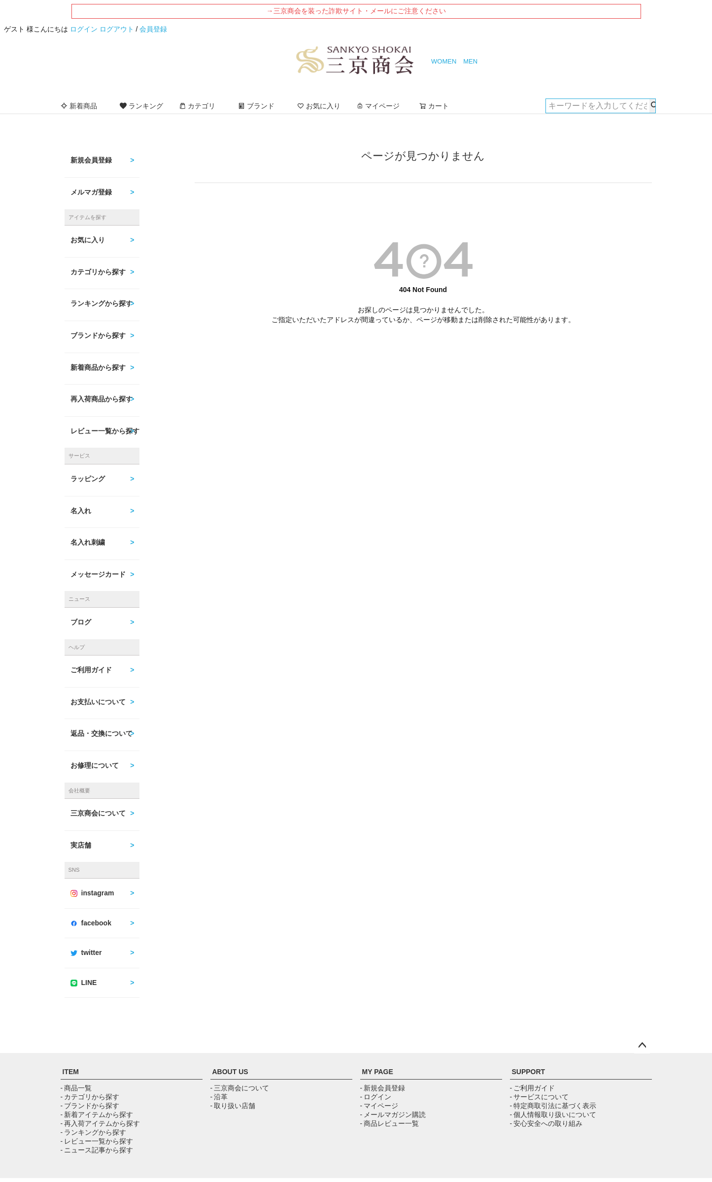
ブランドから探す (98, 335)
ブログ (80, 622)
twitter (86, 952)
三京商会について (98, 813)
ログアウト (117, 29)
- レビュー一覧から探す (97, 1141)
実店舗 (80, 845)
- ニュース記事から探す (97, 1150)
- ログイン (375, 1097)
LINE (83, 982)
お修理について (94, 765)
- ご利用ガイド (532, 1088)
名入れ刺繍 (87, 542)
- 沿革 (219, 1097)
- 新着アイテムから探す (97, 1114)
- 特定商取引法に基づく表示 (553, 1106)
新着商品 (79, 106)
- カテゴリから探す (90, 1097)
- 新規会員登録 (382, 1088)
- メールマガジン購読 (393, 1114)
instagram (92, 893)
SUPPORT (528, 1072)
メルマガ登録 (91, 192)
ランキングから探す (101, 303)
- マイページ (379, 1106)
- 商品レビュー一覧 (389, 1123)
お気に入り (318, 106)
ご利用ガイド (91, 670)
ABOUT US (230, 1072)
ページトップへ (642, 1045)
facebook (90, 923)
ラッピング (87, 479)
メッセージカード (98, 574)
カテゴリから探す (98, 272)
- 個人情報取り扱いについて (553, 1114)
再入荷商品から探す (101, 399)
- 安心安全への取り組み (546, 1123)
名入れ (80, 511)
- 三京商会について (239, 1088)
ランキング (141, 106)
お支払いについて (98, 702)
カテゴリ (197, 106)
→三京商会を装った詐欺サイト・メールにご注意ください (356, 11)
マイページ (378, 106)
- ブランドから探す (90, 1106)
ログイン (84, 29)
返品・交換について (101, 733)
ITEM (71, 1072)
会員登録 (153, 29)
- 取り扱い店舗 (232, 1106)
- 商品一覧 (76, 1088)
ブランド (256, 106)
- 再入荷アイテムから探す (100, 1123)
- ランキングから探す (93, 1132)
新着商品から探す (98, 367)
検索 (652, 106)
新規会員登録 (91, 160)
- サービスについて (539, 1097)
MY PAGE (377, 1072)
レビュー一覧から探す (104, 431)
